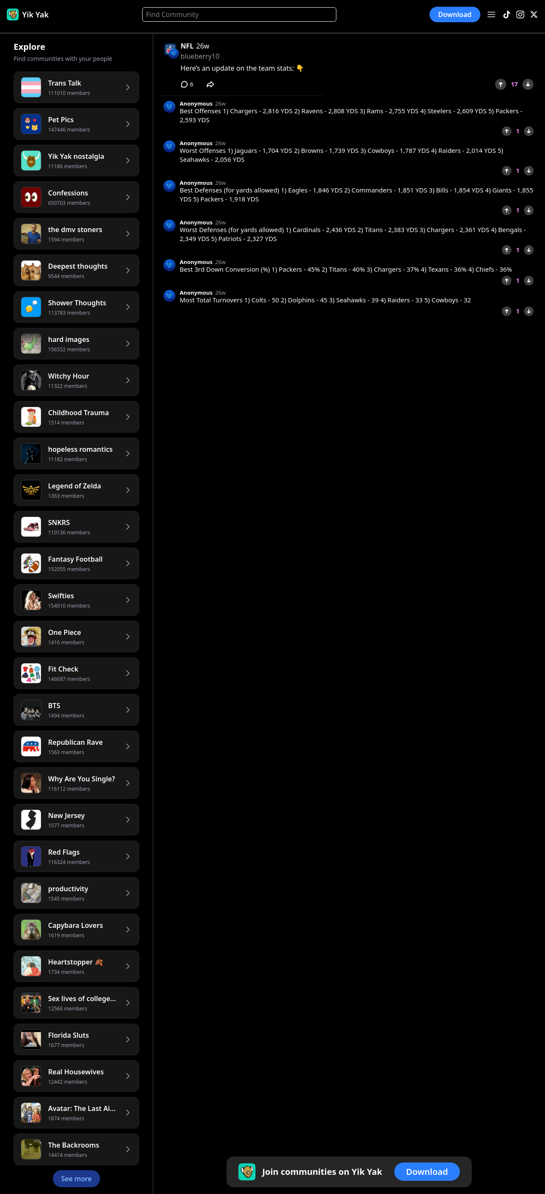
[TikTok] (506, 15)
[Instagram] (520, 15)
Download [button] (455, 14)
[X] (534, 15)
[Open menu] (491, 14)
